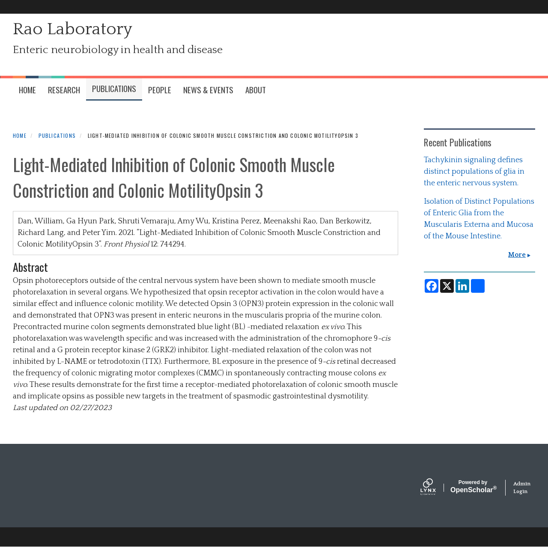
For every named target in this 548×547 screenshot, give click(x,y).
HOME (27, 89)
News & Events (208, 89)
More (517, 255)
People (159, 89)
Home (20, 135)
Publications (114, 88)
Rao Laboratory (72, 29)
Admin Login (521, 487)
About (255, 89)
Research (64, 89)
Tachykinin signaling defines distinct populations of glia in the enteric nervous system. (474, 171)
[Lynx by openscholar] (435, 487)
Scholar (472, 486)
